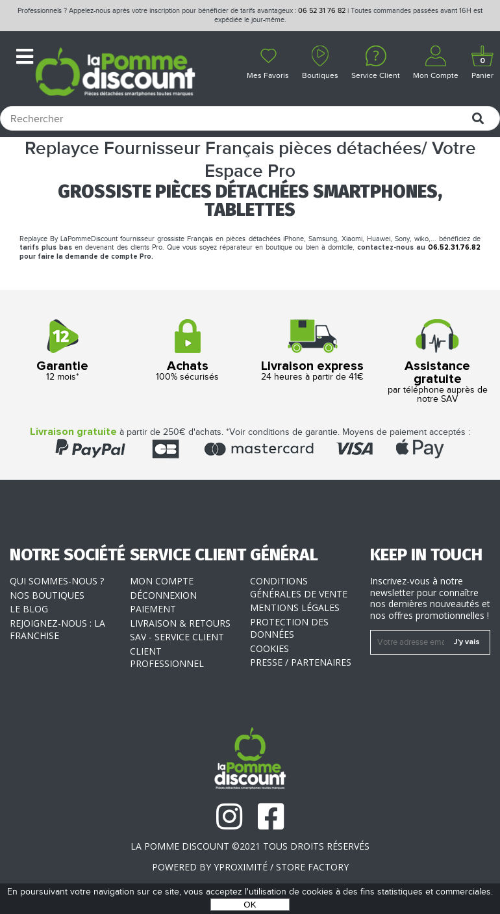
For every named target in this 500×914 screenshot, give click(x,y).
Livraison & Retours (180, 623)
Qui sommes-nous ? (57, 581)
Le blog (29, 609)
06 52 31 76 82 (321, 11)
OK (250, 904)
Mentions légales (295, 607)
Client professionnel (167, 657)
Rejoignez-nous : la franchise (57, 629)
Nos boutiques (47, 595)
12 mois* (63, 350)
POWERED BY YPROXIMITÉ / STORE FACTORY (250, 867)
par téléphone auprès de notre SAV (438, 361)
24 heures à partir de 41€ (313, 350)
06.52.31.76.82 (454, 247)
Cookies (269, 648)
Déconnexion (163, 595)
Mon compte (162, 581)
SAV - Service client (177, 637)
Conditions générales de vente (298, 587)
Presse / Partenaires (300, 662)
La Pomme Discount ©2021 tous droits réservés (250, 846)
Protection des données (289, 628)
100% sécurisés (188, 350)
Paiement (153, 609)
